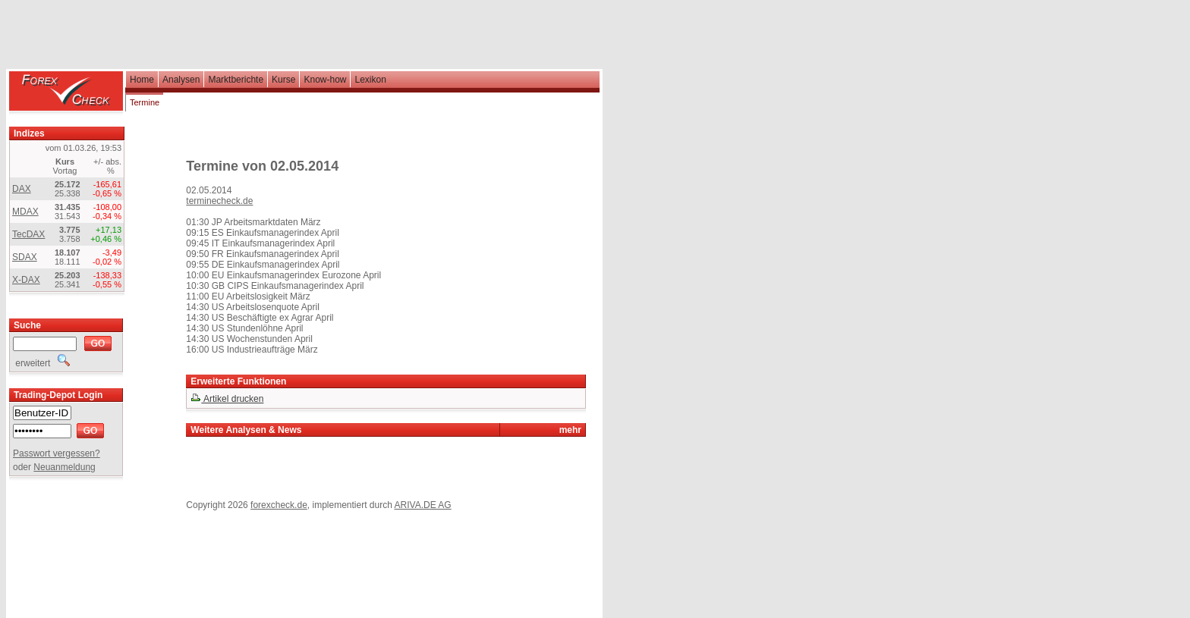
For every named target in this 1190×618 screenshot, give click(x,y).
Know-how (325, 79)
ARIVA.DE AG (423, 505)
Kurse (283, 79)
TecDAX (28, 234)
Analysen (181, 79)
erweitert (41, 363)
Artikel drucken (226, 399)
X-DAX (26, 279)
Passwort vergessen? (56, 453)
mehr (570, 430)
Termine (144, 102)
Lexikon (370, 79)
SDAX (24, 257)
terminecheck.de (219, 201)
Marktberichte (235, 79)
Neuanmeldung (64, 467)
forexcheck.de (278, 505)
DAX (21, 189)
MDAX (25, 211)
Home (142, 79)
